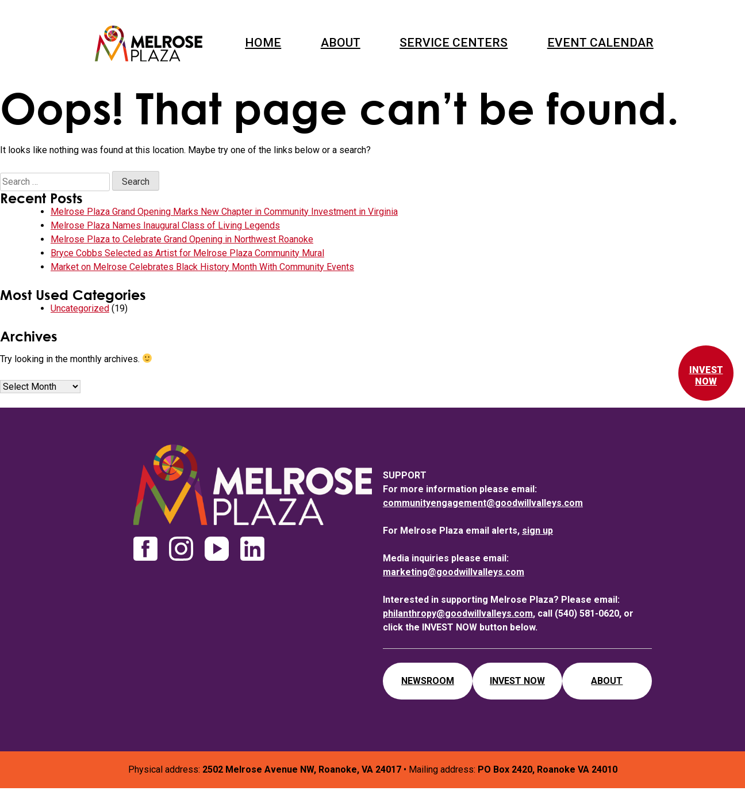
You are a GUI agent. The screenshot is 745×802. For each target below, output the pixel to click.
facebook (145, 549)
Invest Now (706, 375)
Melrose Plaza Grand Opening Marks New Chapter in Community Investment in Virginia (224, 211)
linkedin (252, 549)
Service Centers (454, 43)
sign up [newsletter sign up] (537, 530)
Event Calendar (600, 43)
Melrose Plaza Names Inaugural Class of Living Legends (165, 225)
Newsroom (427, 680)
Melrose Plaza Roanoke (148, 43)
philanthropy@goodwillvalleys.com (458, 613)
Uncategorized (80, 308)
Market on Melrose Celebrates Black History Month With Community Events (202, 266)
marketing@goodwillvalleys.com (453, 572)
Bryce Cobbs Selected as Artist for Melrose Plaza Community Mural (187, 253)
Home (263, 43)
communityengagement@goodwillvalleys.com (483, 502)
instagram (181, 549)
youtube (217, 549)
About (340, 43)
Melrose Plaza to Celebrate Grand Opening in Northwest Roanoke (182, 239)
